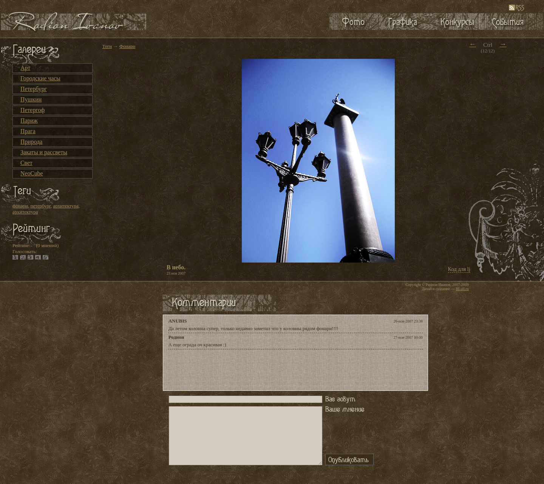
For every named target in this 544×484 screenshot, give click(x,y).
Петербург (33, 89)
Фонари (127, 46)
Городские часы (40, 78)
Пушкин (31, 99)
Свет (26, 163)
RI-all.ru (462, 289)
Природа (31, 141)
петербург (40, 206)
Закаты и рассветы (43, 152)
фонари (20, 206)
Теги (107, 46)
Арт (25, 68)
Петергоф (32, 110)
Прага (28, 131)
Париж (29, 120)
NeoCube (31, 173)
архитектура (65, 206)
